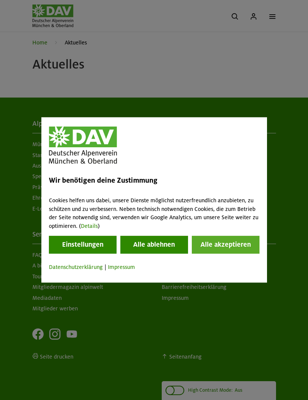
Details (89, 226)
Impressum (121, 267)
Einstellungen (82, 244)
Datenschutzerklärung (76, 267)
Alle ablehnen (154, 244)
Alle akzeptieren (225, 244)
